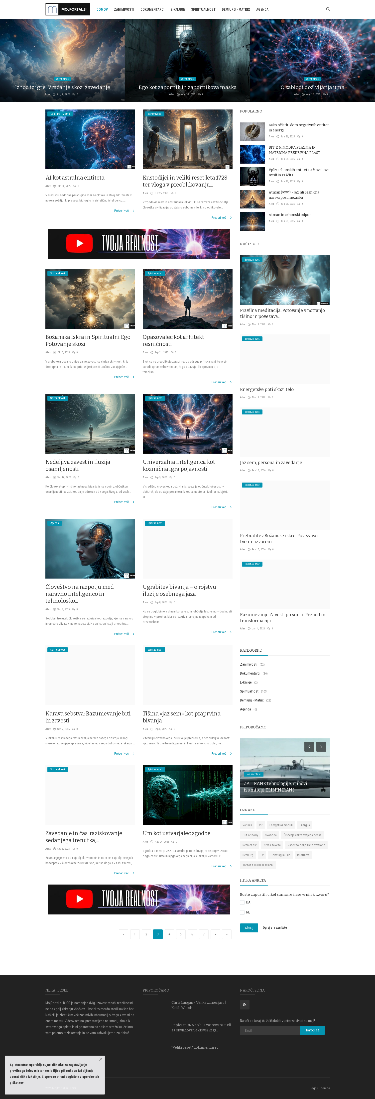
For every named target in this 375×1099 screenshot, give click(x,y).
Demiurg (248, 855)
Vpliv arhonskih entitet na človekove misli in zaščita (299, 172)
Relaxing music (280, 855)
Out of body (250, 835)
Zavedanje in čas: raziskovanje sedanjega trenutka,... (83, 837)
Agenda (262, 9)
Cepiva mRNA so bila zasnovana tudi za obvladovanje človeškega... (201, 1027)
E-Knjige (178, 9)
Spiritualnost (203, 9)
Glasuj (249, 928)
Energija (305, 825)
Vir (260, 825)
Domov (102, 9)
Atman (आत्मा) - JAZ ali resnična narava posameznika (294, 195)
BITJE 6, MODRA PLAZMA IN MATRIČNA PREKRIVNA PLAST (294, 150)
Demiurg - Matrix (236, 9)
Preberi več (124, 210)
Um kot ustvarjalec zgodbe (177, 833)
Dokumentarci (152, 9)
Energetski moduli (281, 825)
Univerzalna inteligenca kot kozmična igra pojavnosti (179, 465)
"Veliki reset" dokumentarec (195, 1047)
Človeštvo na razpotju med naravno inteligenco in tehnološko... (79, 594)
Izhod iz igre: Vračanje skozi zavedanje (62, 87)
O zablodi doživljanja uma (313, 87)
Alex (47, 94)
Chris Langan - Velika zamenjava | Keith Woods (198, 1005)
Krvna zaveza (272, 845)
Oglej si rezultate (275, 928)
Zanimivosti (124, 9)
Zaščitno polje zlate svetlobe (306, 845)
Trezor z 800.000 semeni (258, 865)
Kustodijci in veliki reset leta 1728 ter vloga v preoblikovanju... (185, 181)
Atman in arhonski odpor (290, 215)
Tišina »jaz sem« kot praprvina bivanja (182, 717)
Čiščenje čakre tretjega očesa (302, 835)
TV (262, 855)
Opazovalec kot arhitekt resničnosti (173, 340)
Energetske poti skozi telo (267, 389)
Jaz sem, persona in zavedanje (271, 462)
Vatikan (247, 825)
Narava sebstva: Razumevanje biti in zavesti (88, 717)
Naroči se (312, 1030)
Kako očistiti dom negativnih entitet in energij (299, 127)
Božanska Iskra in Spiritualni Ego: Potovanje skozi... (88, 340)
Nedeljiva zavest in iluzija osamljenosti (77, 465)
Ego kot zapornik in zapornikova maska (187, 87)
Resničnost (250, 845)
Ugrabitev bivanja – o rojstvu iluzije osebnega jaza (179, 590)
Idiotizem (303, 855)
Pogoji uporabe (320, 1088)
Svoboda (271, 835)
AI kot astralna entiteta (75, 177)
